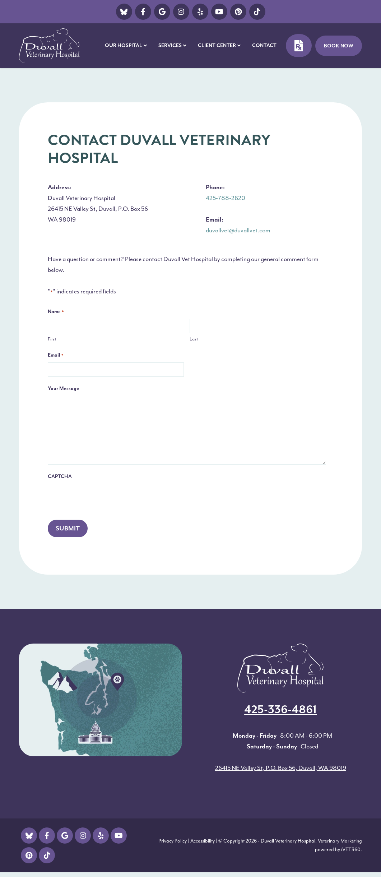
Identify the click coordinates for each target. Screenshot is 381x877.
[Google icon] (162, 12)
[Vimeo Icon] (200, 12)
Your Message (63, 388)
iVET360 (351, 849)
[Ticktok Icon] (257, 12)
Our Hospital (123, 45)
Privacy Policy (172, 841)
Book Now (338, 46)
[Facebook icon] (143, 12)
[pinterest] (238, 12)
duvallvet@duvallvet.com (238, 230)
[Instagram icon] (181, 12)
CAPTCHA (60, 476)
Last (194, 339)
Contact (264, 45)
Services (170, 45)
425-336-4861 (280, 709)
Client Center (217, 45)
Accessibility (202, 841)
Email (55, 355)
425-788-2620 (225, 198)
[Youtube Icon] (219, 12)
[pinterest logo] (29, 855)
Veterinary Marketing (340, 841)
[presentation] (102, 498)
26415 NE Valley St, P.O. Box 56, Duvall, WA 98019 (280, 768)
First (52, 339)
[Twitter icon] (124, 12)
